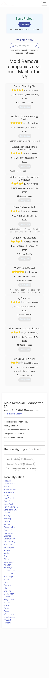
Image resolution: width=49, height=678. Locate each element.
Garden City (9, 530)
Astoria (7, 512)
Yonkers (7, 495)
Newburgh (8, 567)
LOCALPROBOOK (16, 3)
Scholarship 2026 (37, 645)
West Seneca (9, 614)
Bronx (6, 486)
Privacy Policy (36, 648)
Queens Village (10, 527)
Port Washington (11, 507)
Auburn (7, 579)
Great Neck (8, 504)
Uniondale (8, 536)
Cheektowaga (9, 617)
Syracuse (7, 585)
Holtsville (7, 481)
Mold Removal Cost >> (13, 413)
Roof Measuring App (22, 651)
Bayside (7, 521)
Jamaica (7, 524)
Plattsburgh (8, 576)
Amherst (7, 620)
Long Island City (10, 510)
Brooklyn (7, 515)
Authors (34, 651)
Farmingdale (9, 547)
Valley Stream (9, 538)
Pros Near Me (8, 651)
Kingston (7, 565)
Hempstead (8, 533)
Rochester (8, 602)
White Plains (9, 492)
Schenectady (9, 562)
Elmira (6, 608)
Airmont (7, 623)
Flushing (7, 518)
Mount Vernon (10, 489)
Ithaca (6, 605)
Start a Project (9, 654)
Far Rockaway (9, 541)
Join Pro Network (21, 645)
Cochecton (8, 573)
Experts (17, 648)
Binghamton (9, 594)
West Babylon (9, 544)
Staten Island (9, 483)
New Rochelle (9, 498)
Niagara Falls (9, 599)
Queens (7, 611)
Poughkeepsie (9, 570)
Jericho (7, 553)
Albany (6, 559)
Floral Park (8, 501)
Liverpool (7, 582)
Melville (7, 550)
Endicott (7, 591)
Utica (6, 588)
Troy (5, 556)
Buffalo (7, 596)
